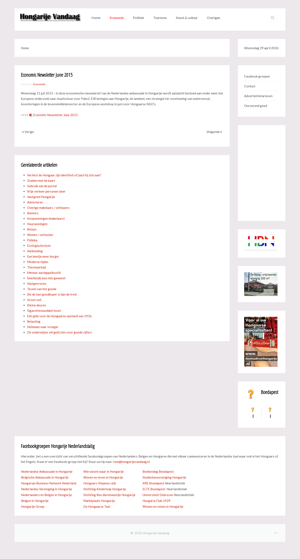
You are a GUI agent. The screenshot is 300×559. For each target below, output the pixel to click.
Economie (117, 18)
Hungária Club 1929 (156, 501)
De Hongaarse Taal (96, 506)
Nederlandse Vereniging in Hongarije (46, 489)
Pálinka (32, 240)
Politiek (138, 18)
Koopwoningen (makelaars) (46, 218)
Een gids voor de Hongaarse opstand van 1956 (59, 316)
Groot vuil (34, 300)
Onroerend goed (255, 106)
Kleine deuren (36, 305)
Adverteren (35, 202)
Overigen (213, 18)
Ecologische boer (39, 245)
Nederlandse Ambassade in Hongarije (46, 471)
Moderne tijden (37, 262)
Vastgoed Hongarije (41, 197)
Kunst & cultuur (187, 18)
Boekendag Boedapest (158, 471)
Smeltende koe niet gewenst (46, 278)
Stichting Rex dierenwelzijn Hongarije (109, 495)
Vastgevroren (36, 283)
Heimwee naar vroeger (43, 327)
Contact (249, 86)
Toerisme (160, 18)
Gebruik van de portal (42, 186)
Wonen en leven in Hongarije (103, 477)
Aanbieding (35, 251)
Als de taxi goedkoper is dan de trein (52, 294)
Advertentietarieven (258, 96)
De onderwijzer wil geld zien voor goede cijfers (59, 332)
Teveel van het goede (41, 289)
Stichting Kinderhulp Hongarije (104, 489)
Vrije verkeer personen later (46, 191)
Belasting (33, 321)
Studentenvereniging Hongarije (164, 477)
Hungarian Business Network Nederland (48, 483)
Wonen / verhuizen (40, 235)
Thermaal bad (36, 267)
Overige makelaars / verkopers (48, 207)
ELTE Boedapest (153, 489)
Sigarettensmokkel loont (44, 310)
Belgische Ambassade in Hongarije (45, 477)
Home (95, 18)
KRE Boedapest (153, 483)
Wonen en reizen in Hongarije (162, 506)
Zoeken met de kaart (41, 180)
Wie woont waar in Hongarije (103, 471)
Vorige (28, 132)
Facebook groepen (257, 76)
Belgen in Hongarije (35, 501)
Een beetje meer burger (43, 256)
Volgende (214, 132)
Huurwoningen (37, 224)
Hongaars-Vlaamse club (99, 483)
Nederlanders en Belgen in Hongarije (46, 495)
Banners (33, 213)
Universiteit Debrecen (157, 495)
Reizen (31, 229)
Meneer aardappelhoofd (44, 272)
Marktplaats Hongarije (99, 501)
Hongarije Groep (32, 506)
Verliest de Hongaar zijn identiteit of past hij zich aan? (64, 175)
